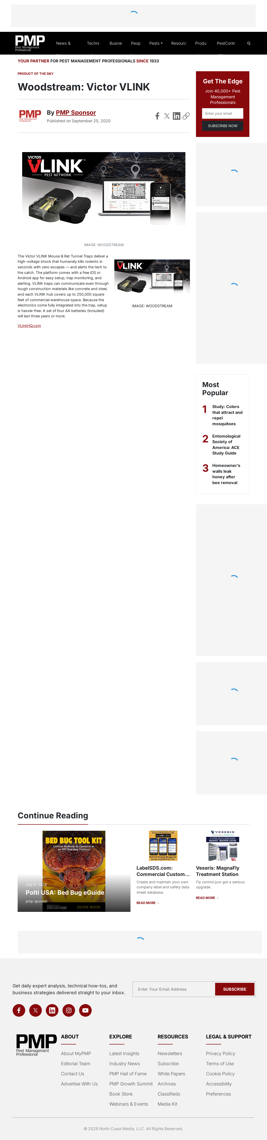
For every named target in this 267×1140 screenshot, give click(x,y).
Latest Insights (124, 1054)
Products (201, 49)
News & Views (64, 49)
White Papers (171, 1074)
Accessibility (218, 1084)
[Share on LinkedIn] (176, 116)
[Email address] (222, 114)
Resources (178, 49)
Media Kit (167, 1104)
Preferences (218, 1094)
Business (115, 49)
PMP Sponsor (75, 113)
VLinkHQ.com (29, 326)
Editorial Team (75, 1064)
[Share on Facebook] (157, 116)
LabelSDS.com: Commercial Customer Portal (163, 874)
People (135, 49)
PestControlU (226, 49)
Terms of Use (219, 1064)
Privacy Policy (219, 1054)
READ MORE (146, 903)
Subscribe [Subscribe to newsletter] (235, 989)
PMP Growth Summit (130, 1084)
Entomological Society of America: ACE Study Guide (226, 445)
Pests (154, 43)
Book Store (120, 1094)
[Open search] (248, 43)
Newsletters (170, 1054)
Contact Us (72, 1074)
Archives (166, 1084)
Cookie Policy (219, 1074)
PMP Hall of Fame (127, 1074)
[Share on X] (167, 116)
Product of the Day (35, 74)
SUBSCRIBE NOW (222, 126)
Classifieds (168, 1094)
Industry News (124, 1064)
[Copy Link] (186, 116)
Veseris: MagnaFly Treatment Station (217, 871)
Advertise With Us (79, 1084)
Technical (93, 49)
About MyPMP (75, 1054)
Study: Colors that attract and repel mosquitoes (225, 415)
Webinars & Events (128, 1104)
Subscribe (168, 1064)
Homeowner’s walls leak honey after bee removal (226, 474)
